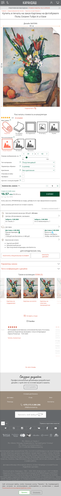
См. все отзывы (30, 367)
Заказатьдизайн (45, 256)
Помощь (10, 402)
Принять (24, 492)
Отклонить (36, 492)
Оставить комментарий (51, 208)
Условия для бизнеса (30, 394)
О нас (30, 397)
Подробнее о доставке (30, 467)
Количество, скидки (9, 186)
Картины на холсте (30, 290)
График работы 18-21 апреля (39, 8)
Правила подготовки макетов (49, 423)
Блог (50, 397)
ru (3, 423)
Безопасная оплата (30, 240)
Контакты (50, 402)
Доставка (30, 227)
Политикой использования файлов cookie (16, 488)
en (6, 423)
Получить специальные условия (16, 256)
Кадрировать (30, 108)
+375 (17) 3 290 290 (31, 404)
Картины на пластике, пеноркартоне (47, 292)
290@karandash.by (31, 407)
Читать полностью (14, 338)
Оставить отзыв (31, 316)
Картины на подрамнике (14, 291)
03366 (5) (39, 274)
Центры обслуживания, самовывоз (30, 216)
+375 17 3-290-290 (24, 447)
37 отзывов (19, 118)
